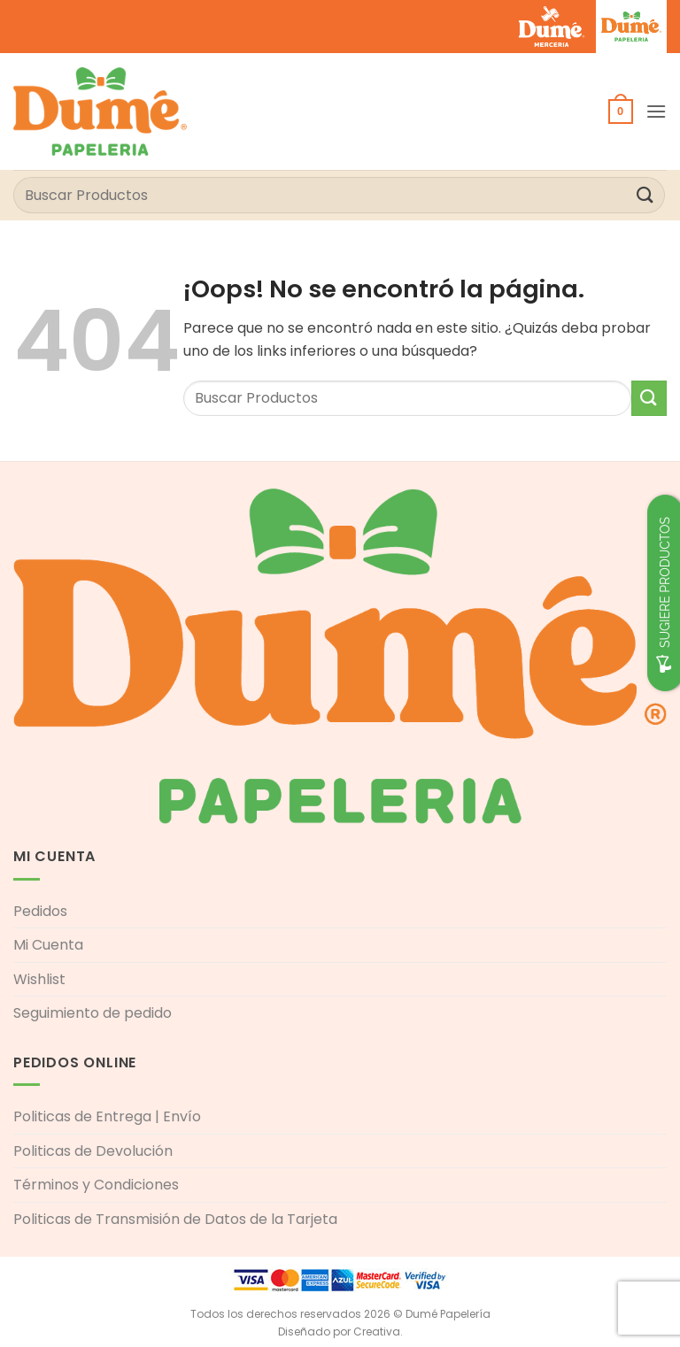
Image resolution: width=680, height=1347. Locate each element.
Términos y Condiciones (96, 1184)
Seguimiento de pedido (92, 1013)
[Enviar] (645, 195)
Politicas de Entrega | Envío (107, 1116)
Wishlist (39, 979)
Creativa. (378, 1331)
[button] (620, 111)
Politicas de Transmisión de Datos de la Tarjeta (175, 1219)
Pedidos (40, 911)
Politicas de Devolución (93, 1151)
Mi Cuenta (48, 945)
